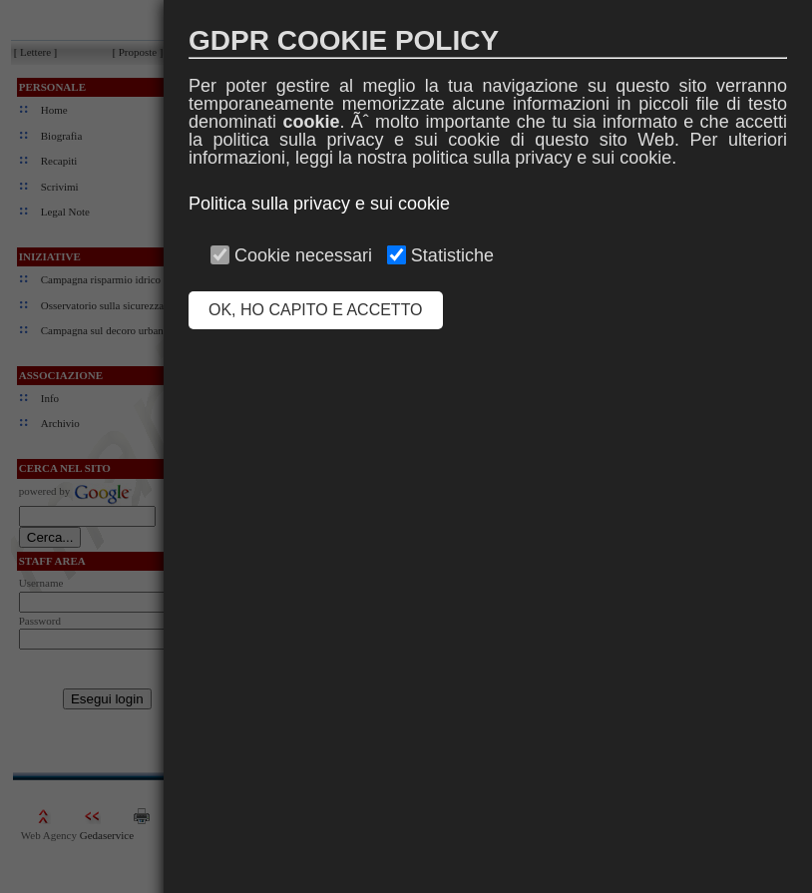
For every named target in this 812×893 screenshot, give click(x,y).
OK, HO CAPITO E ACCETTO (315, 309)
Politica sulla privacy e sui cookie (319, 204)
